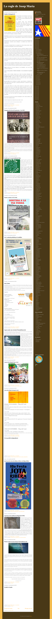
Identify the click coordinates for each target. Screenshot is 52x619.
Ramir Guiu (37, 335)
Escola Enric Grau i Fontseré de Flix (40, 323)
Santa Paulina (37, 194)
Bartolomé (37, 315)
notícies (37, 120)
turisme (37, 213)
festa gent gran (38, 208)
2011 (37, 94)
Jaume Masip (37, 327)
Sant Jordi (37, 161)
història (22, 537)
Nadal (36, 119)
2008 (37, 98)
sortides (37, 206)
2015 (37, 89)
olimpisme (37, 279)
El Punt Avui (37, 340)
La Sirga (37, 234)
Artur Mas (37, 184)
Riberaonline (37, 341)
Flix (36, 137)
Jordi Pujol (37, 249)
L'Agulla (37, 211)
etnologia (37, 274)
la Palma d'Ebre (16, 511)
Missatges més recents (8, 608)
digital (37, 300)
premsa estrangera (38, 143)
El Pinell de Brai (38, 284)
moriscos (37, 199)
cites (36, 245)
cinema (37, 129)
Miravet (37, 197)
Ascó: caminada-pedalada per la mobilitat (13, 237)
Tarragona (37, 188)
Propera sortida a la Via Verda (10, 197)
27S (36, 173)
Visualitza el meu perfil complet (39, 16)
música (37, 109)
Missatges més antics (28, 608)
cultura (37, 104)
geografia (37, 302)
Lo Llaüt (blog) (38, 330)
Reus (36, 212)
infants (37, 246)
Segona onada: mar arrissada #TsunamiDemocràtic (15, 330)
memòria (37, 261)
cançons (37, 273)
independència (26, 456)
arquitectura (17, 537)
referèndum (37, 149)
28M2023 (37, 210)
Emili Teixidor (38, 285)
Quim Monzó (37, 271)
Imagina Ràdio (38, 288)
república (37, 263)
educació (37, 118)
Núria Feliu (37, 289)
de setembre (38, 53)
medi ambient (15, 193)
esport (37, 144)
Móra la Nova (38, 198)
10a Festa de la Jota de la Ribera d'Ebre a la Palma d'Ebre (16, 461)
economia (37, 195)
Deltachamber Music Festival (40, 222)
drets (36, 181)
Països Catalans (38, 226)
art (36, 171)
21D (36, 214)
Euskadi (37, 240)
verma (37, 310)
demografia (37, 147)
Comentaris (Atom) (10, 610)
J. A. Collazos (38, 325)
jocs (36, 146)
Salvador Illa (37, 292)
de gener (38, 84)
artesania (37, 235)
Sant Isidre (37, 252)
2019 (37, 48)
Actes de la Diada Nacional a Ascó (11, 390)
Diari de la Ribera (38, 238)
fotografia (37, 169)
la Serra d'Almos (38, 275)
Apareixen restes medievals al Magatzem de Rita (14, 515)
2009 (37, 97)
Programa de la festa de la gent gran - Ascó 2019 (14, 110)
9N (36, 236)
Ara (36, 338)
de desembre (38, 49)
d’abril (38, 80)
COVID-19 (37, 160)
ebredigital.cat (38, 162)
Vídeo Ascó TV (38, 122)
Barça (36, 130)
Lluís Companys (38, 225)
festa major (37, 131)
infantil (37, 304)
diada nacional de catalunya (20, 456)
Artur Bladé (37, 150)
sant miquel (37, 183)
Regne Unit (37, 291)
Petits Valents (7, 283)
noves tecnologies (38, 170)
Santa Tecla (37, 253)
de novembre (38, 50)
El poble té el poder (8, 587)
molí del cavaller (38, 276)
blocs (36, 157)
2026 (37, 39)
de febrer (38, 83)
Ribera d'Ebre (22, 511)
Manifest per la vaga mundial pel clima (12, 158)
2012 (37, 93)
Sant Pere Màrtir (38, 193)
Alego (37, 313)
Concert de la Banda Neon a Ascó (11, 362)
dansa (36, 299)
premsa (37, 262)
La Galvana (37, 186)
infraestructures (38, 259)
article (37, 297)
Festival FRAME (38, 196)
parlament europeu (38, 209)
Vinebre (37, 148)
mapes (37, 305)
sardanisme (37, 176)
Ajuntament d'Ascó (13, 537)
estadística (37, 189)
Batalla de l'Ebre (38, 159)
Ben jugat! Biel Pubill (39, 316)
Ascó (11, 279)
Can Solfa (37, 317)
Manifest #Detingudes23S (9, 14)
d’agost (38, 75)
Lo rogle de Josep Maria (19, 6)
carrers (37, 298)
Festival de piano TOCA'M (39, 286)
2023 (37, 43)
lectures (37, 108)
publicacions (37, 175)
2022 (37, 44)
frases (36, 301)
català (36, 123)
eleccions (37, 142)
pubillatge (37, 220)
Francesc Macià (38, 233)
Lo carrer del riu (38, 328)
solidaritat (37, 221)
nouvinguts (37, 277)
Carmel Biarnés (38, 134)
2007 (37, 99)
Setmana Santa (38, 156)
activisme (12, 193)
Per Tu (37, 174)
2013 (37, 92)
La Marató (37, 250)
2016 (37, 88)
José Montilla (37, 266)
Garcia (37, 223)
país (36, 200)
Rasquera (37, 272)
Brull (36, 247)
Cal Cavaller (37, 237)
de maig (38, 79)
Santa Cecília (37, 187)
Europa (37, 239)
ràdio (36, 182)
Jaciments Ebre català (39, 326)
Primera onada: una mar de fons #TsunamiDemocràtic (15, 541)
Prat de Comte (38, 201)
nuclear (37, 278)
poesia (37, 132)
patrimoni (24, 537)
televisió (37, 135)
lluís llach (37, 232)
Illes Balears (37, 287)
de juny (38, 78)
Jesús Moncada (38, 224)
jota (13, 511)
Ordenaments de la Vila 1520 (39, 290)
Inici (18, 608)
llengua (37, 133)
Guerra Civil (37, 207)
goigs (36, 258)
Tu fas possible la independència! (11, 438)
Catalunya (15, 456)
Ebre (36, 136)
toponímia (37, 264)
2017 (37, 87)
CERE (11, 511)
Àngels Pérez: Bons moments (40, 314)
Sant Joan (37, 202)
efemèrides (37, 117)
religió (37, 155)
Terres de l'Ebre (38, 227)
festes (36, 145)
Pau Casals (37, 251)
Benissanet (37, 185)
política (37, 107)
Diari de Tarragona (38, 339)
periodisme (37, 172)
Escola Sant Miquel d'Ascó (39, 324)
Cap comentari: (17, 192)
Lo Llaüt (19, 511)
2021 (37, 45)
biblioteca (37, 168)
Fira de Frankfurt (38, 248)
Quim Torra (37, 219)
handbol (37, 303)
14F (36, 265)
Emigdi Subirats (38, 322)
